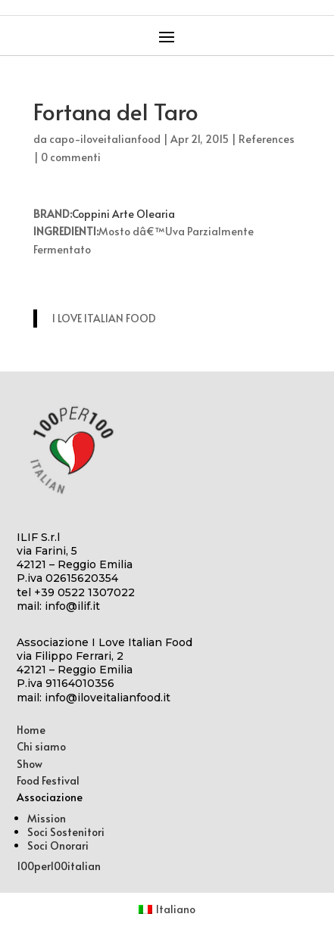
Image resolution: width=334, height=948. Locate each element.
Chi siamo (41, 746)
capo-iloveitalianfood (105, 139)
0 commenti (71, 157)
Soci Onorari (58, 845)
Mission (46, 818)
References (267, 139)
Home (31, 730)
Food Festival (48, 780)
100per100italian (59, 866)
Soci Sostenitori (66, 832)
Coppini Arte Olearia (123, 214)
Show (29, 764)
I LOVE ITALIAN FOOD (104, 318)
